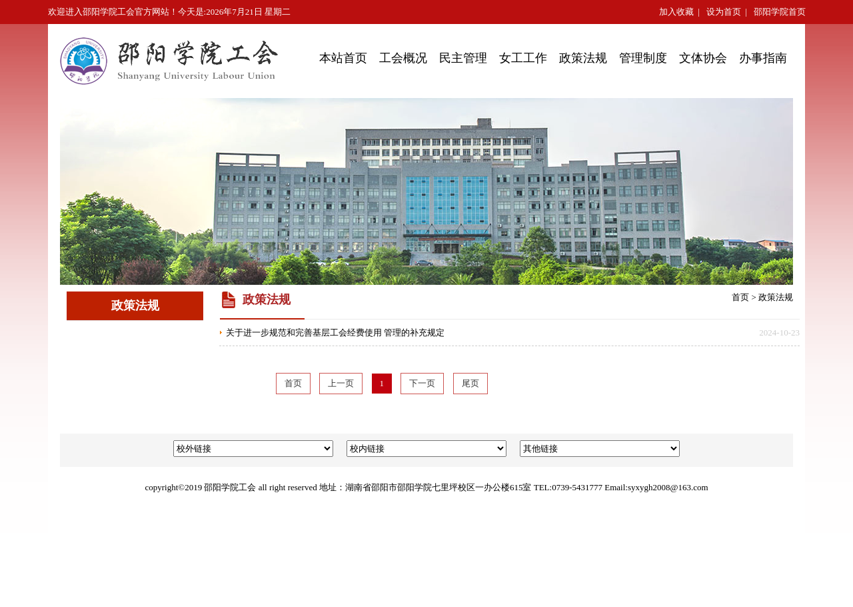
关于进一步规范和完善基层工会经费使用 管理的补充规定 (335, 333)
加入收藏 (676, 12)
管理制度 (643, 58)
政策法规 (583, 58)
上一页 (341, 383)
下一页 (422, 383)
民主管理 (463, 58)
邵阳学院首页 (780, 12)
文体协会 (703, 58)
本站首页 (343, 58)
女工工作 (523, 58)
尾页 (470, 383)
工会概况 (403, 58)
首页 (740, 297)
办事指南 (763, 58)
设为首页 (723, 12)
